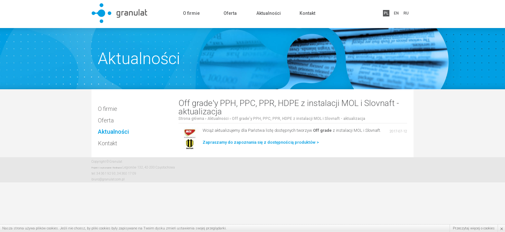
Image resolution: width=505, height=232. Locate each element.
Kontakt (307, 13)
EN (396, 13)
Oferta (230, 13)
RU (406, 13)
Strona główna (191, 118)
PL (386, 13)
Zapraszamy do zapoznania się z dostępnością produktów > (261, 142)
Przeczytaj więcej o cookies (474, 228)
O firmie (191, 13)
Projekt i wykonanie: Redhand (106, 167)
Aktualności (268, 13)
